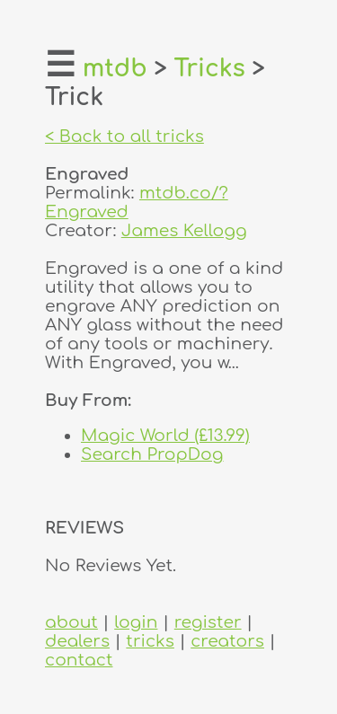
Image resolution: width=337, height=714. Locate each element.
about (71, 622)
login (135, 622)
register (208, 622)
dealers (77, 640)
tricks (150, 640)
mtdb (115, 69)
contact (78, 659)
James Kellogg (184, 230)
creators (227, 640)
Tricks (209, 69)
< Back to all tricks (124, 136)
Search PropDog (152, 454)
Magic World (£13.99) (165, 435)
